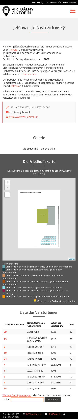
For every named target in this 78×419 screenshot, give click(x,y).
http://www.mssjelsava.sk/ (23, 116)
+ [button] (7, 182)
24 (5, 358)
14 (5, 388)
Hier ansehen (29, 74)
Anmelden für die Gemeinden (61, 2)
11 (5, 370)
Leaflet (72, 259)
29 (5, 331)
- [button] (7, 187)
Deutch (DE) (37, 2)
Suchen (53, 399)
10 (5, 352)
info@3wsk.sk (54, 414)
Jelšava (15, 86)
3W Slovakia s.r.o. (34, 414)
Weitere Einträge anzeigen (16, 395)
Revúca (14, 49)
